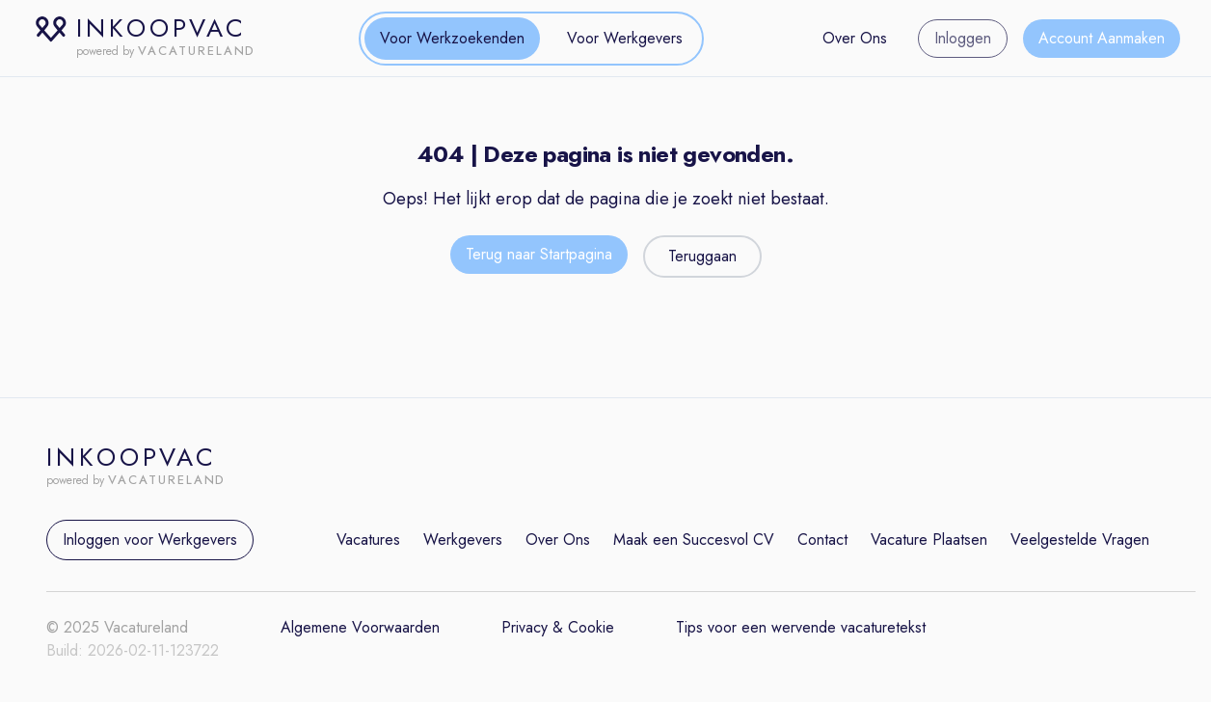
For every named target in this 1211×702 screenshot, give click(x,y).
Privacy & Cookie (557, 627)
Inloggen (962, 38)
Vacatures (368, 539)
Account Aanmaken (1101, 38)
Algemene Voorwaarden (360, 627)
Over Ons (854, 38)
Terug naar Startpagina (539, 254)
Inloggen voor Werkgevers (150, 539)
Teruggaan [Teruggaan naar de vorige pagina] (702, 256)
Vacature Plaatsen (929, 539)
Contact (822, 539)
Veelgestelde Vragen (1079, 539)
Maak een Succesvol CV (693, 539)
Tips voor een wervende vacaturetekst (801, 627)
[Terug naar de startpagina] (539, 256)
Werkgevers (462, 539)
